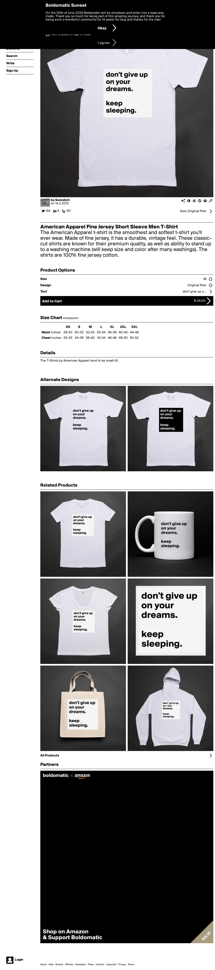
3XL (134, 327)
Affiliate (69, 964)
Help (51, 964)
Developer (80, 964)
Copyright (111, 964)
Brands (59, 964)
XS (68, 327)
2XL (123, 327)
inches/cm (70, 318)
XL (112, 327)
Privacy (122, 964)
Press (91, 964)
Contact (100, 964)
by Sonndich (60, 200)
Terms (131, 964)
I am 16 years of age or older (71, 34)
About (43, 964)
